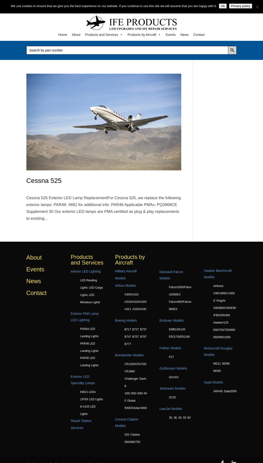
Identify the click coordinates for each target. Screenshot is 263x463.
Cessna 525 (44, 180)
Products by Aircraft (144, 34)
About (76, 35)
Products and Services (104, 34)
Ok (223, 6)
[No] (257, 6)
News (184, 35)
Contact (199, 35)
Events (171, 35)
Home (62, 35)
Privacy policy (240, 6)
